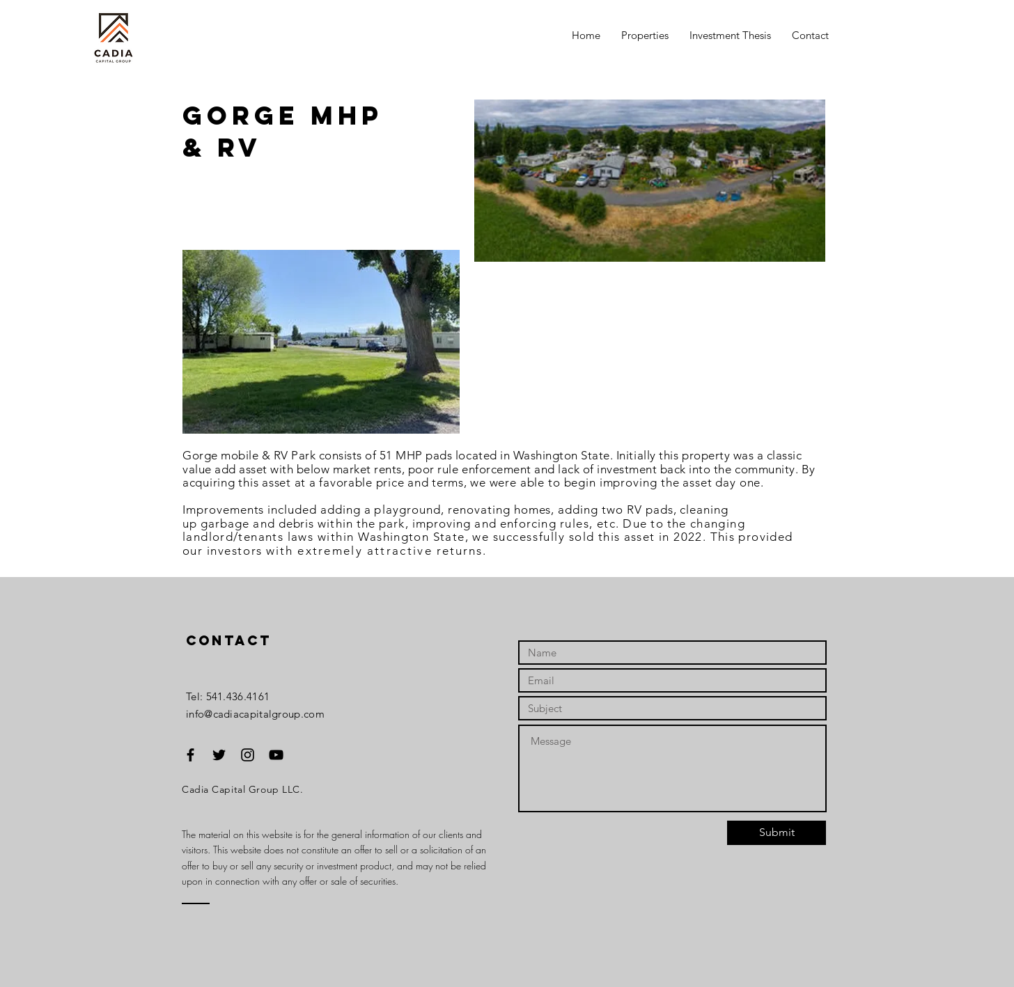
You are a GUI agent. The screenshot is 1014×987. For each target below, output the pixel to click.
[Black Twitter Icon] (219, 755)
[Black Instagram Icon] (247, 755)
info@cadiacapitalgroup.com (255, 713)
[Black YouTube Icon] (276, 755)
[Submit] (776, 833)
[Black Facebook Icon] (190, 755)
